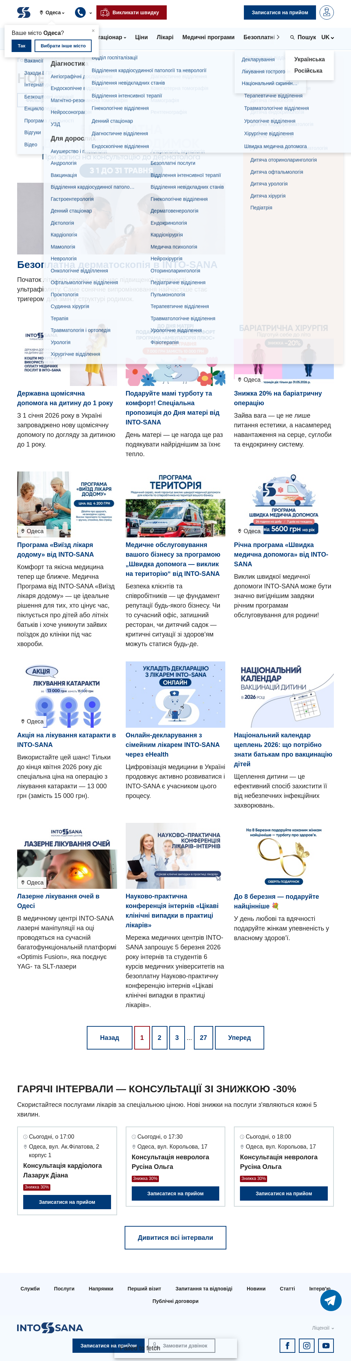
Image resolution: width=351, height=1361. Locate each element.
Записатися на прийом (67, 1202)
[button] (55, 12)
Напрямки (101, 1289)
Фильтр (35, 100)
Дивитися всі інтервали (175, 1237)
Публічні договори (175, 1301)
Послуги (64, 1289)
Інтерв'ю (319, 1289)
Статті (287, 1289)
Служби (30, 1289)
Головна (29, 60)
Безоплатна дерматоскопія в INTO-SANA (117, 264)
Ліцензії (321, 1328)
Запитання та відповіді (203, 1289)
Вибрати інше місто (63, 45)
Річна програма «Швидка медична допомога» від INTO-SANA (281, 554)
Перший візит (144, 1289)
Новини (256, 1289)
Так (21, 45)
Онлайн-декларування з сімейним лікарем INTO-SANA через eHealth (173, 745)
